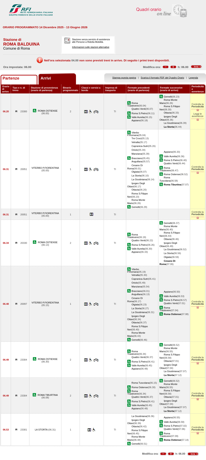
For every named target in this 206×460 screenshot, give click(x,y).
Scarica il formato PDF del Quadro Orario (162, 77)
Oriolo (135, 150)
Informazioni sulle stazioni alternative (90, 47)
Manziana (137, 153)
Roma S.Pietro (139, 113)
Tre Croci (136, 138)
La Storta (136, 175)
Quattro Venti (138, 109)
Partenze (11, 78)
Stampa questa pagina (124, 77)
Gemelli (168, 96)
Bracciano (137, 158)
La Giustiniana (171, 123)
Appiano (136, 120)
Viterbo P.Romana (133, 133)
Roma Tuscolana (140, 383)
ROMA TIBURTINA (48, 395)
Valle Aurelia (138, 117)
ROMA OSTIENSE (48, 110)
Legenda (193, 77)
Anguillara (137, 161)
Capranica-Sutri (140, 146)
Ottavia (167, 112)
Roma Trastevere (133, 104)
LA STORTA (41, 429)
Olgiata (135, 171)
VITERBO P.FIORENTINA (45, 168)
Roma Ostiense (172, 174)
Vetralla (135, 142)
